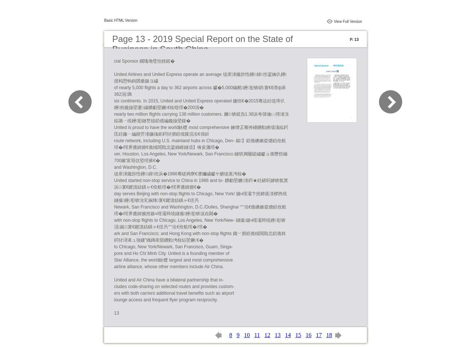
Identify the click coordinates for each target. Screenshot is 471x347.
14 (288, 335)
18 (329, 335)
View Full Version (348, 22)
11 (257, 335)
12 (267, 335)
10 (247, 335)
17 (319, 335)
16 (308, 335)
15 (298, 335)
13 (277, 335)
